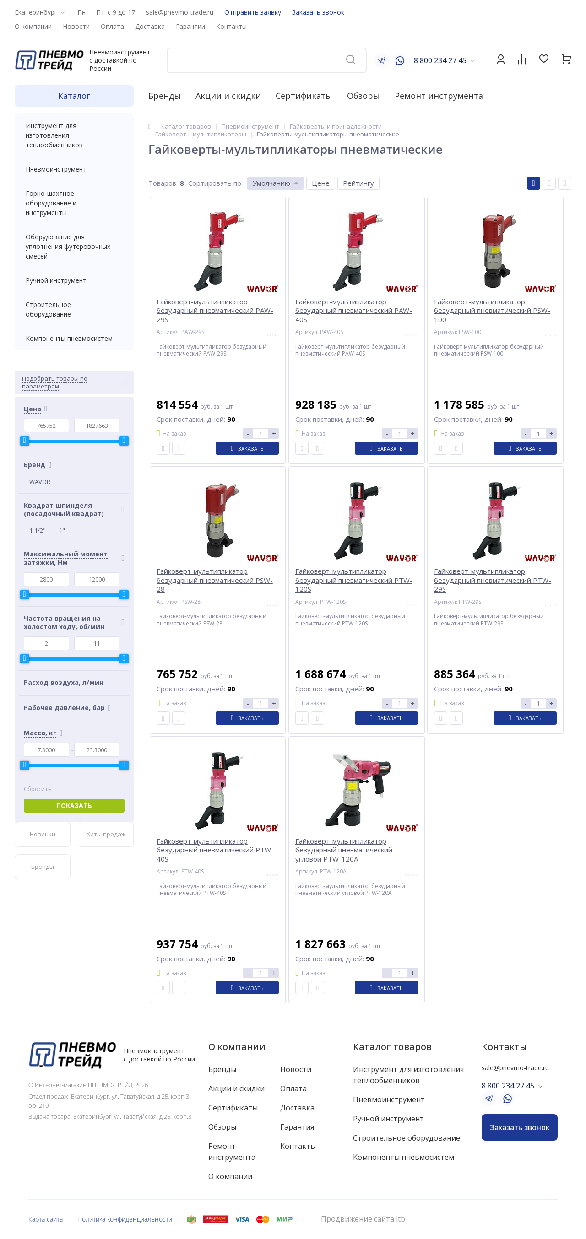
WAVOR (39, 482)
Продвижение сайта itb (363, 1219)
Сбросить (38, 789)
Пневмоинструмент (74, 169)
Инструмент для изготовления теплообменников (74, 135)
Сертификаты (304, 95)
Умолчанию (271, 183)
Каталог (74, 95)
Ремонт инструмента (439, 95)
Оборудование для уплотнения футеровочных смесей (74, 246)
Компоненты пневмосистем (74, 338)
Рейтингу (358, 183)
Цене (321, 183)
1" (62, 530)
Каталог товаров (392, 1046)
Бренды (164, 95)
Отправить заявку (252, 12)
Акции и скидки (228, 95)
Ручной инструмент (74, 280)
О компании (237, 1046)
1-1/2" (37, 530)
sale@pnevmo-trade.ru (179, 12)
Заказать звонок (318, 12)
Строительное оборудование (74, 309)
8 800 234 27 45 (440, 60)
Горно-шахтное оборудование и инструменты (74, 203)
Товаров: (163, 183)
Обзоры (363, 95)
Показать (74, 805)
